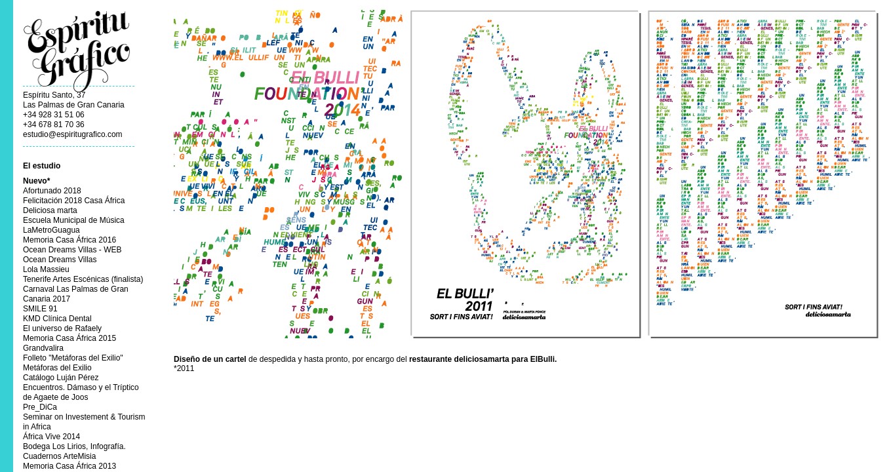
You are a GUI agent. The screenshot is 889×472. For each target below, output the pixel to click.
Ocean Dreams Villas (60, 259)
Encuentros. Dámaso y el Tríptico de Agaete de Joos (81, 392)
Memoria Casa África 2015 (69, 338)
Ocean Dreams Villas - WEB (72, 249)
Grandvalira (43, 348)
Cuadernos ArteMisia (59, 456)
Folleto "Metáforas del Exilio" (73, 358)
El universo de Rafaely (62, 328)
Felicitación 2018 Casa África (74, 200)
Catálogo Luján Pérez (60, 377)
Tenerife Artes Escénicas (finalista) (83, 279)
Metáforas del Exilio (57, 367)
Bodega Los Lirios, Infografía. (74, 446)
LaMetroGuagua (51, 230)
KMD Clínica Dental (57, 318)
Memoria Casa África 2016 (69, 240)
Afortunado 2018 (52, 190)
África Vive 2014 (51, 436)
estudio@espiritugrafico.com (73, 134)
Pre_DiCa (40, 407)
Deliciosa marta (50, 210)
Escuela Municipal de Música (74, 220)
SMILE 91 (40, 308)
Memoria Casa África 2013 (69, 466)
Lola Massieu (46, 269)
